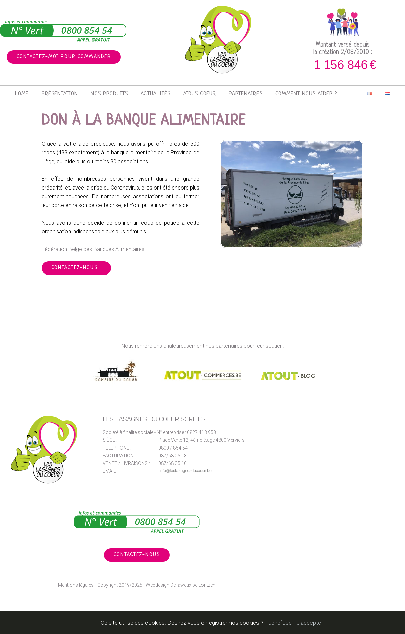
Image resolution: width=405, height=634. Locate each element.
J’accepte (309, 622)
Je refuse (280, 622)
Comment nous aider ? (306, 94)
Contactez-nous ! (76, 268)
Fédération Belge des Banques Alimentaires (93, 249)
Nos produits (109, 94)
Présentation (60, 94)
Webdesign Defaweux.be (171, 585)
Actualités (155, 94)
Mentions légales (76, 585)
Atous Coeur (199, 94)
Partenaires (246, 94)
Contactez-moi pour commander (64, 57)
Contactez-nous (137, 555)
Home (22, 94)
